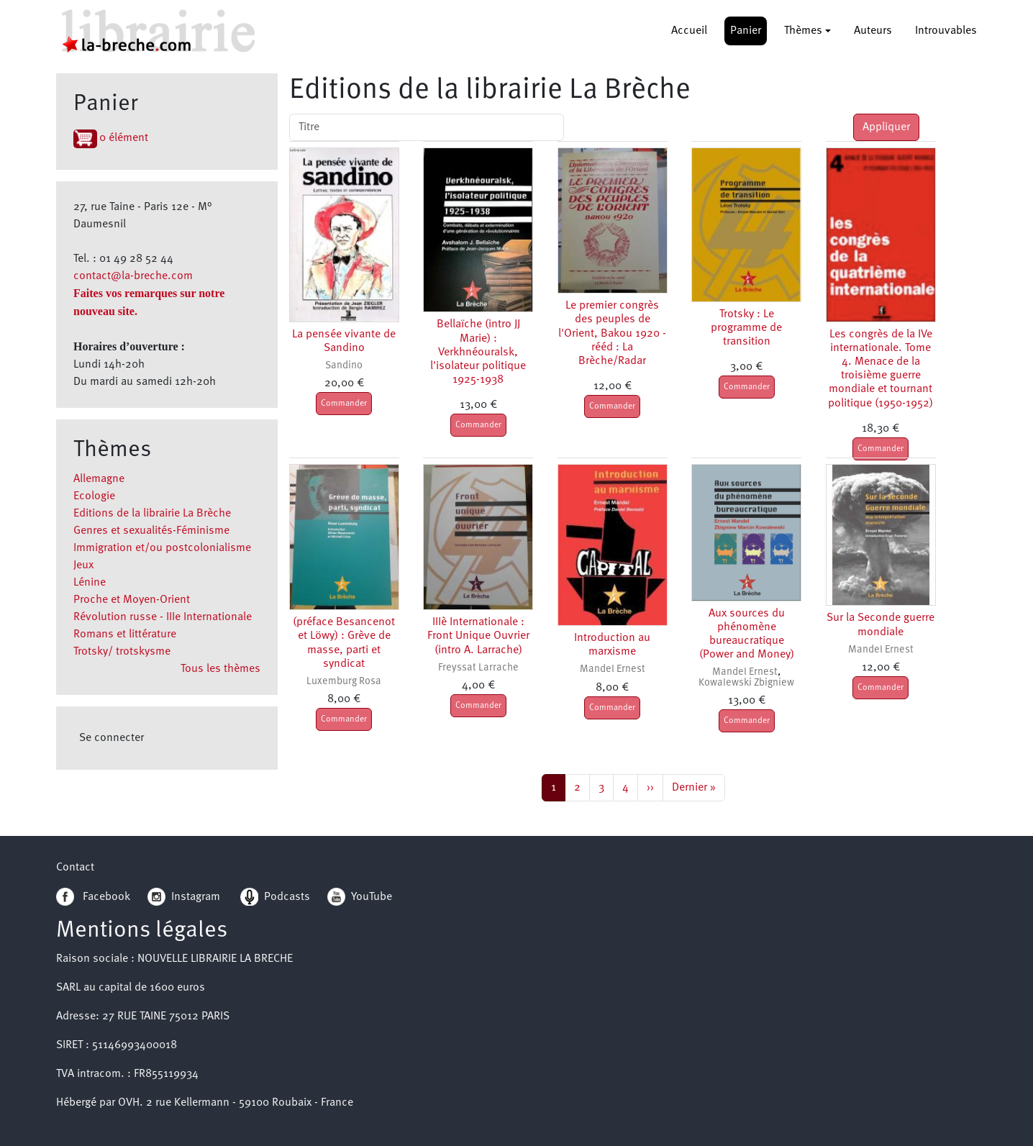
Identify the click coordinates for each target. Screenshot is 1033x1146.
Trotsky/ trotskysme (121, 652)
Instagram (183, 897)
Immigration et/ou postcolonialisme (162, 548)
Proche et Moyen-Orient (131, 600)
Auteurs (873, 31)
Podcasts (275, 897)
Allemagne (98, 479)
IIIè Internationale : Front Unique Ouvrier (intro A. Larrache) (478, 636)
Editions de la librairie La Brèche (152, 513)
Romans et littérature (124, 634)
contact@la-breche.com (133, 276)
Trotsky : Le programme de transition (746, 328)
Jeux (83, 565)
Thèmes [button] (803, 31)
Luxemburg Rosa (343, 681)
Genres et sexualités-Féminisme (151, 531)
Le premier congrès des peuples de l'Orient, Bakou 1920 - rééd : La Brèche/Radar (612, 333)
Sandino (344, 365)
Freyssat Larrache (478, 668)
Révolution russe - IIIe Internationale (162, 617)
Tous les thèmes (220, 669)
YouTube (371, 897)
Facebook (93, 897)
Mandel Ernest (612, 669)
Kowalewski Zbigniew (746, 683)
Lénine (89, 582)
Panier (745, 31)
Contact (75, 867)
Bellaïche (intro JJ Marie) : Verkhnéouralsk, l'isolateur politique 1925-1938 (478, 352)
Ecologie (94, 496)
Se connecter (111, 738)
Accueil (689, 31)
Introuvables (946, 31)
